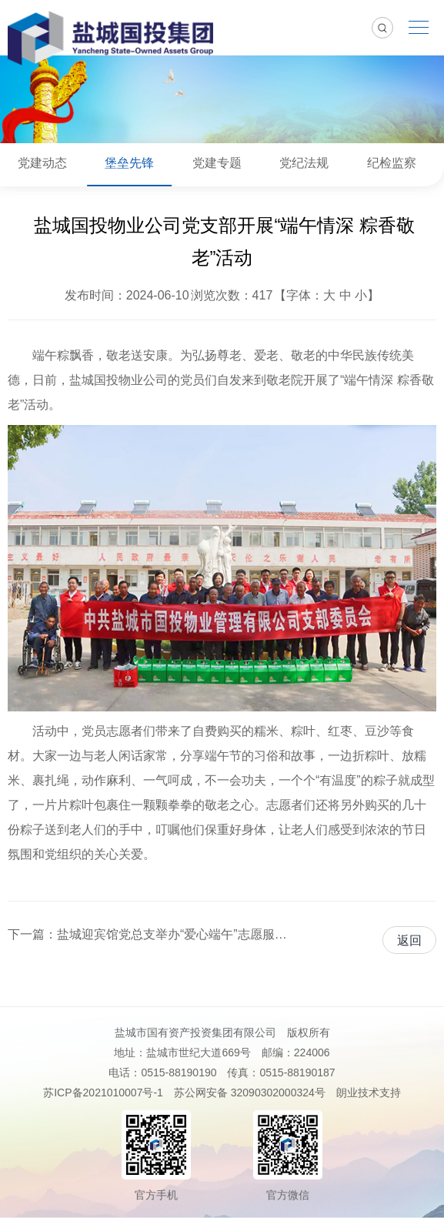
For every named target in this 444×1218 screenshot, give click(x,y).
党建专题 (217, 162)
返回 (409, 940)
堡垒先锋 (129, 162)
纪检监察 (391, 162)
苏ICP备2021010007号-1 (103, 1092)
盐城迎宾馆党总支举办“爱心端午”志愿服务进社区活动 (173, 934)
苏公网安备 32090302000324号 (249, 1092)
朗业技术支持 (368, 1092)
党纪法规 (304, 162)
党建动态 (42, 162)
